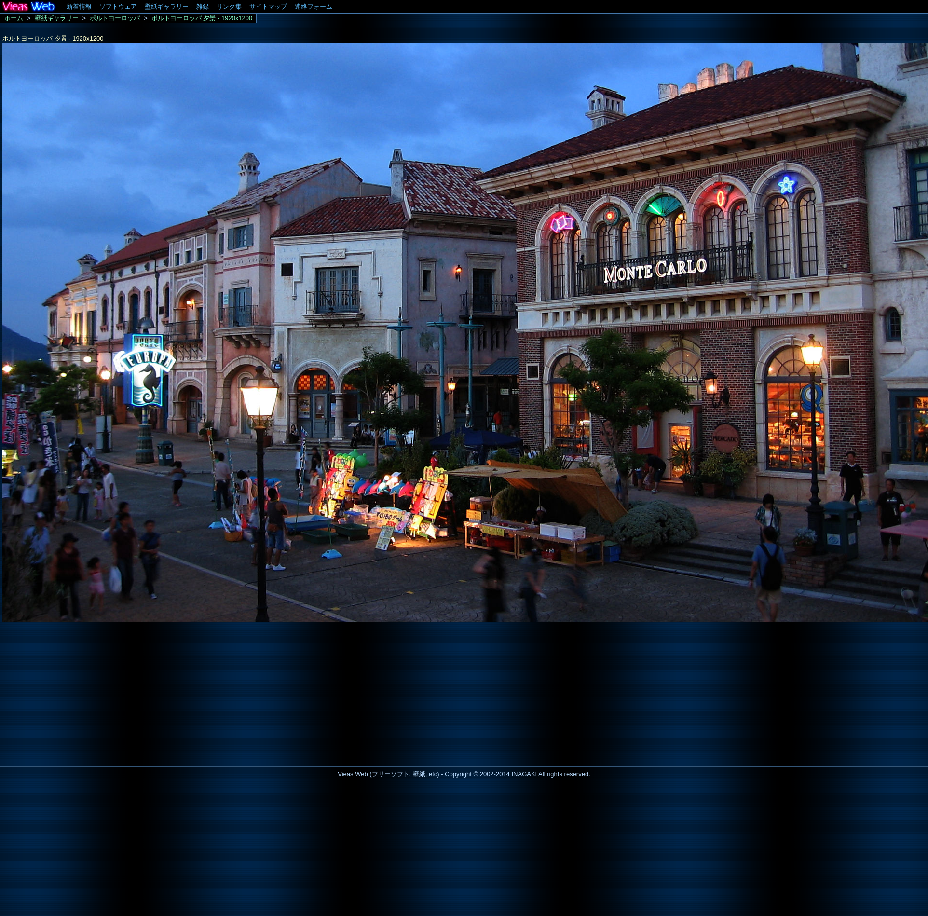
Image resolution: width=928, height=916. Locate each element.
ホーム (13, 18)
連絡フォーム (313, 6)
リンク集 (229, 6)
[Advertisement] (81, 691)
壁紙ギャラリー (167, 6)
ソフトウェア (118, 6)
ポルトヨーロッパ (115, 18)
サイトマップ (268, 6)
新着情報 (79, 6)
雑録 (202, 6)
